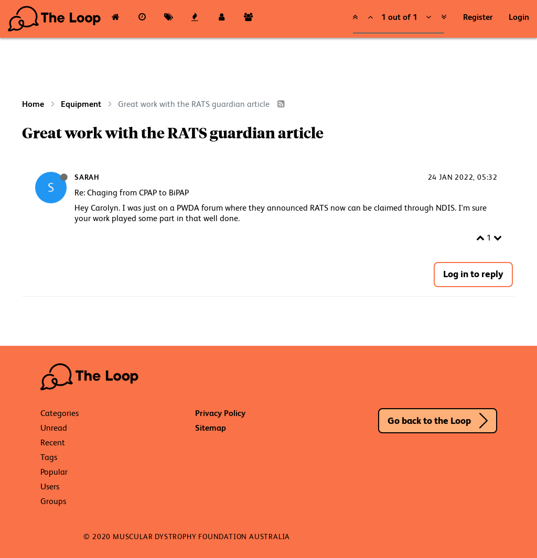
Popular (54, 472)
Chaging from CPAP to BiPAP (138, 193)
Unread (53, 428)
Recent (52, 442)
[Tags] (168, 19)
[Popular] (195, 19)
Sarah (87, 177)
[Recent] (142, 19)
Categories (59, 413)
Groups (53, 501)
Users (49, 486)
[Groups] (248, 19)
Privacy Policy (220, 413)
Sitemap (210, 428)
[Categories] (115, 19)
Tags (48, 457)
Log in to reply (473, 273)
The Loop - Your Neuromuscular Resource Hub (55, 19)
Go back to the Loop (429, 420)
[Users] (221, 19)
